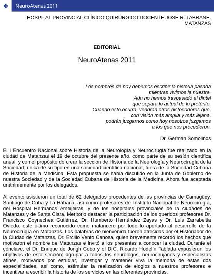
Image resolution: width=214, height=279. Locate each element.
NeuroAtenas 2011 (36, 5)
